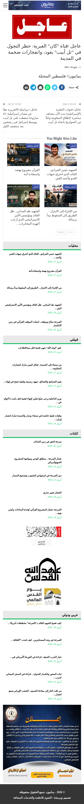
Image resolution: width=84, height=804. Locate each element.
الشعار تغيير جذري (52, 492)
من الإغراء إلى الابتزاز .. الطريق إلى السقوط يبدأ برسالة (34, 287)
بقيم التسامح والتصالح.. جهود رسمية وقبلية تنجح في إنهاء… (32, 381)
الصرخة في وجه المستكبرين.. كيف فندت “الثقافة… (36, 640)
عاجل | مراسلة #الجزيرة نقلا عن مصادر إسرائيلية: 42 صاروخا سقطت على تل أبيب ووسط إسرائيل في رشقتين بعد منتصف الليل (20, 118)
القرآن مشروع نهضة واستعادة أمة (45, 271)
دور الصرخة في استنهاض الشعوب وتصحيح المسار (36, 475)
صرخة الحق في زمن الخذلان (47, 441)
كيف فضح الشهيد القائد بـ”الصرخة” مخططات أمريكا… (34, 623)
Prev (71, 232)
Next (61, 232)
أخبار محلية (32, 145)
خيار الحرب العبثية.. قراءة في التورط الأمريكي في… (35, 657)
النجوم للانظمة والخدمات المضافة (32, 797)
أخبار (73, 145)
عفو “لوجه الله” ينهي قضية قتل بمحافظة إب (39, 347)
